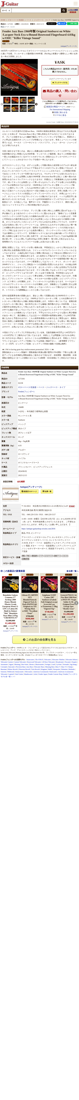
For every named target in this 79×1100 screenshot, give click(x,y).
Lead (53, 664)
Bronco (32, 664)
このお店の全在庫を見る (39, 639)
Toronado (66, 664)
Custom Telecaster (20, 662)
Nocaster (68, 662)
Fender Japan (42, 674)
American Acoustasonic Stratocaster (45, 672)
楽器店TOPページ (29, 491)
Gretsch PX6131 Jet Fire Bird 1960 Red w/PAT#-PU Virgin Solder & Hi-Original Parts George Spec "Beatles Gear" (68, 602)
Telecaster (12, 653)
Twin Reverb (35, 669)
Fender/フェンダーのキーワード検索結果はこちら (44, 655)
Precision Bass (38, 653)
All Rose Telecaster (48, 662)
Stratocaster (4, 653)
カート (63, 3)
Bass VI (64, 667)
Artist (35, 674)
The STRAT (39, 660)
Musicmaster (39, 664)
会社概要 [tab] (21, 482)
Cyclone (59, 664)
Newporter (56, 669)
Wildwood (10, 672)
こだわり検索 (73, 10)
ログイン (69, 3)
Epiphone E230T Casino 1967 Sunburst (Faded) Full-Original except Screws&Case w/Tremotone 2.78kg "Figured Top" (49, 602)
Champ (70, 667)
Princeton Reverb (24, 669)
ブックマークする (59, 83)
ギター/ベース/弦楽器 (16, 20)
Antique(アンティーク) (68, 46)
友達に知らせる (60, 112)
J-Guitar (9, 4)
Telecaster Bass (39, 667)
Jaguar (11, 664)
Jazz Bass (29, 653)
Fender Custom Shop (55, 674)
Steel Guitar (19, 674)
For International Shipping (60, 110)
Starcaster (11, 667)
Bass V (58, 667)
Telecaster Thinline (58, 660)
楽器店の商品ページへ (55, 107)
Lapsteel (11, 674)
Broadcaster (60, 662)
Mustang (17, 664)
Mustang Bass (49, 667)
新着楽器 (73, 12)
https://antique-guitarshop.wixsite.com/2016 (38, 529)
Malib (50, 669)
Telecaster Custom (7, 662)
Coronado (4, 667)
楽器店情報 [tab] (8, 482)
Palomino (64, 669)
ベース (28, 20)
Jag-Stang (73, 664)
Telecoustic (28, 672)
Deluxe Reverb (13, 669)
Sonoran (3, 672)
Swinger (48, 664)
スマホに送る (60, 115)
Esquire (74, 662)
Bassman (4, 669)
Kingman (44, 669)
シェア (62, 23)
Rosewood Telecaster (34, 662)
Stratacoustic (19, 672)
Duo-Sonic (24, 664)
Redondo (72, 669)
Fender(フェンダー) (26, 392)
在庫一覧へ (73, 571)
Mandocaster (28, 674)
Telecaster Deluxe (71, 660)
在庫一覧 (46, 491)
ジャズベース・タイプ (42, 20)
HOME (3, 20)
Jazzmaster (4, 664)
